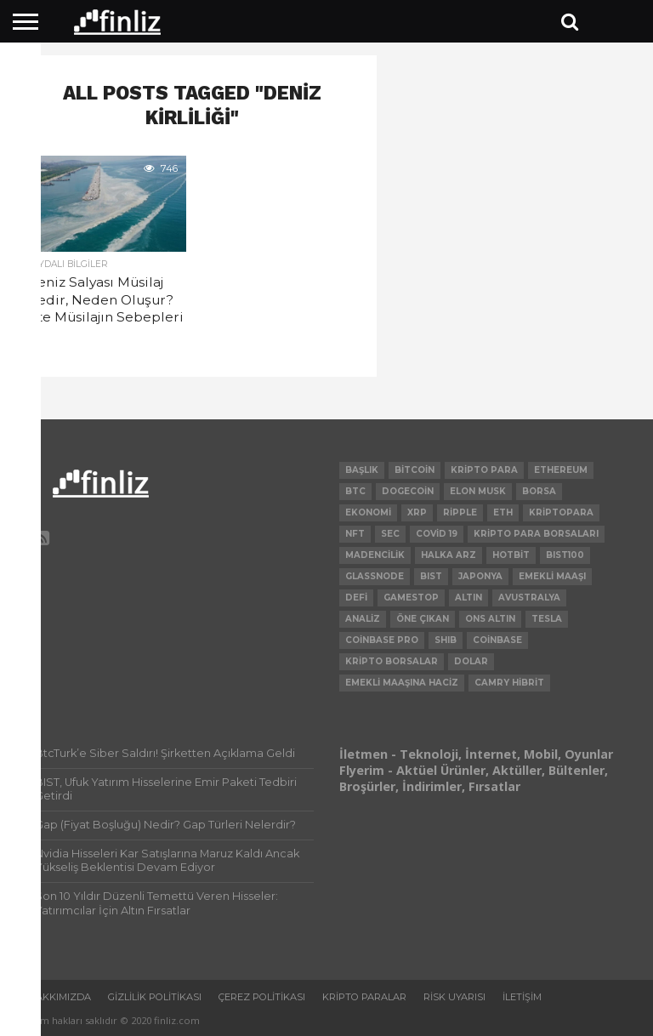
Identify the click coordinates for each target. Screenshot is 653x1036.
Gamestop (411, 597)
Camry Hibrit (509, 682)
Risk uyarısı (454, 997)
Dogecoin (408, 491)
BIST (431, 576)
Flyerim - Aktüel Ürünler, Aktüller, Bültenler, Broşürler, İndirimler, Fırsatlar (473, 778)
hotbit (511, 555)
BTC (355, 491)
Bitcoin (414, 469)
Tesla (546, 618)
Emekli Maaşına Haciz (401, 682)
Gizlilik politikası (155, 997)
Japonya (480, 576)
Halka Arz (448, 555)
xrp (417, 512)
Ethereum (561, 469)
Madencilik (375, 555)
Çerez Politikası (262, 997)
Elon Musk (478, 491)
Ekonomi (368, 512)
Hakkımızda (59, 997)
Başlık (361, 469)
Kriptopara (561, 512)
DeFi (356, 597)
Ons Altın (490, 618)
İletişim (522, 997)
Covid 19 (436, 533)
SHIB (445, 640)
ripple (460, 512)
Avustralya (529, 597)
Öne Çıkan (422, 618)
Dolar (471, 661)
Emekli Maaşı (552, 576)
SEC (390, 533)
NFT (355, 533)
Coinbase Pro (381, 640)
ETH (503, 512)
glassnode (374, 576)
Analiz (362, 618)
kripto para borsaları (536, 533)
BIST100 (565, 555)
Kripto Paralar (364, 997)
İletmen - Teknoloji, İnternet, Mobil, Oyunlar (476, 754)
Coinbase (497, 640)
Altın (468, 597)
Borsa (539, 491)
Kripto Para (484, 469)
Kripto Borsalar (391, 661)
